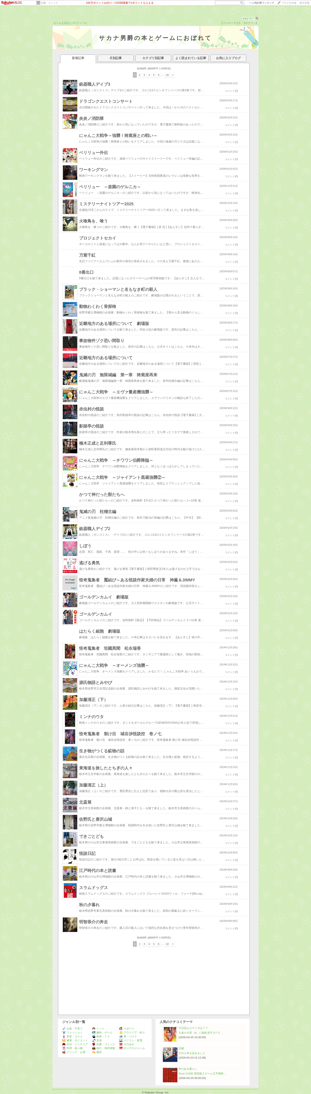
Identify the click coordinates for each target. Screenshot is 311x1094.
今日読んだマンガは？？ (193, 1028)
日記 (66, 23)
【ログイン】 (250, 23)
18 (167, 74)
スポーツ (126, 1028)
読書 (181, 1048)
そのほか (126, 1044)
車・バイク (128, 1036)
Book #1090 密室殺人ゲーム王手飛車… (202, 1073)
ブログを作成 (289, 2)
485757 (248, 18)
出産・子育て (72, 1028)
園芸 (97, 1052)
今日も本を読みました (192, 1053)
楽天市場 (304, 2)
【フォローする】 (231, 23)
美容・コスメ (72, 1036)
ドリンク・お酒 (73, 1052)
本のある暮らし (188, 1068)
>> (261, 2)
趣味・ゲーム (102, 1032)
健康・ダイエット (75, 1040)
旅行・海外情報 (103, 1048)
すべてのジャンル (132, 1048)
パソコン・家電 (130, 1040)
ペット (98, 1028)
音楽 (97, 1040)
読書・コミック (49, 2)
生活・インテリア (75, 1044)
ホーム (57, 23)
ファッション (72, 1032)
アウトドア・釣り (132, 1032)
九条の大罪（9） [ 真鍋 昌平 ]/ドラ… (201, 1032)
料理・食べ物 (72, 1048)
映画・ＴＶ (101, 1036)
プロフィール (79, 23)
